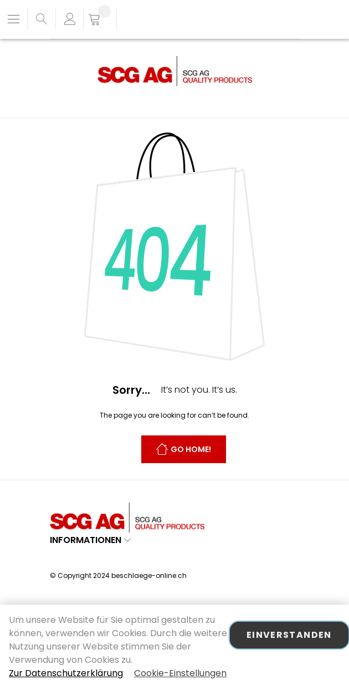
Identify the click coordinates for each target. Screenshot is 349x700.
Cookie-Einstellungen (180, 673)
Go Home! (191, 449)
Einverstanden (289, 634)
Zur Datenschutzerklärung (66, 673)
